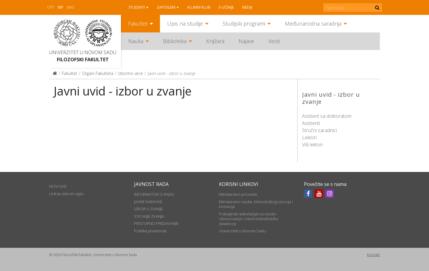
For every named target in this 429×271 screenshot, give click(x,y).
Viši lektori (312, 144)
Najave (246, 41)
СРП (50, 7)
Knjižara (215, 41)
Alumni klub (198, 7)
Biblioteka (174, 41)
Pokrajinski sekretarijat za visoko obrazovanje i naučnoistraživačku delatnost (248, 218)
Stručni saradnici (319, 130)
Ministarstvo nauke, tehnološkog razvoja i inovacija (256, 204)
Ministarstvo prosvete (238, 194)
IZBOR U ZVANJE (148, 209)
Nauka (135, 41)
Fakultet (137, 23)
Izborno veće (130, 73)
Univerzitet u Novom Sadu (82, 52)
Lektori (309, 137)
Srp (60, 7)
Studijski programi (244, 23)
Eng (70, 7)
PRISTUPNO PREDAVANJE (156, 223)
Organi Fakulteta (97, 73)
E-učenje (226, 7)
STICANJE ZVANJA (149, 216)
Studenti (136, 7)
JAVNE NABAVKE (148, 201)
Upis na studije (185, 23)
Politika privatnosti (150, 231)
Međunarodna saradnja (313, 23)
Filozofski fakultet (83, 59)
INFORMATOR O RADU (154, 194)
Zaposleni (166, 7)
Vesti (274, 41)
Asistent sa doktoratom (327, 116)
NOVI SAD (58, 186)
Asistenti (311, 123)
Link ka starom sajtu (66, 193)
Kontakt (373, 254)
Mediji (247, 7)
